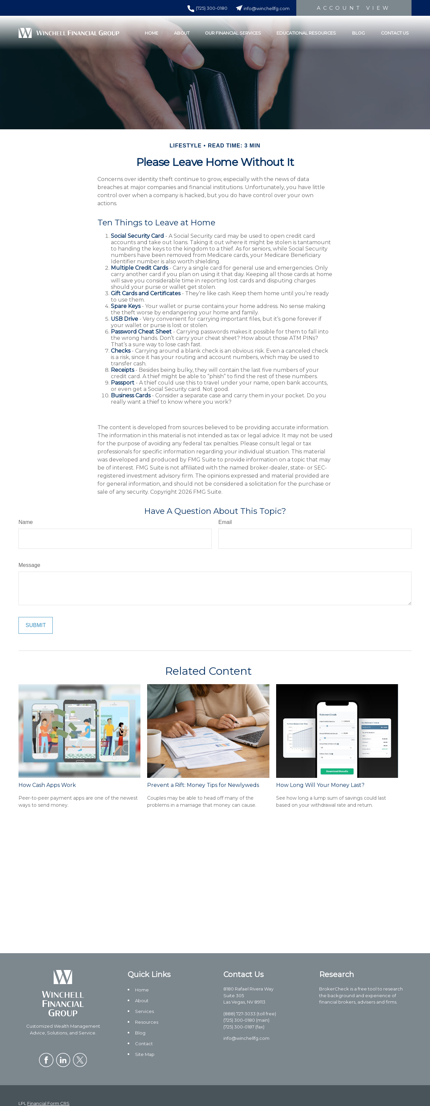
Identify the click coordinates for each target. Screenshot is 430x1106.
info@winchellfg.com (263, 8)
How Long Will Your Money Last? (320, 785)
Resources (146, 1022)
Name (25, 522)
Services (144, 1011)
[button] (151, 33)
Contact (144, 1043)
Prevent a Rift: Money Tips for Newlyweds (203, 785)
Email (225, 522)
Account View (354, 8)
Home (142, 989)
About (141, 1000)
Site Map (145, 1054)
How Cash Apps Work (47, 785)
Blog (140, 1032)
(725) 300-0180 (207, 8)
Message (29, 565)
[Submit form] (35, 625)
